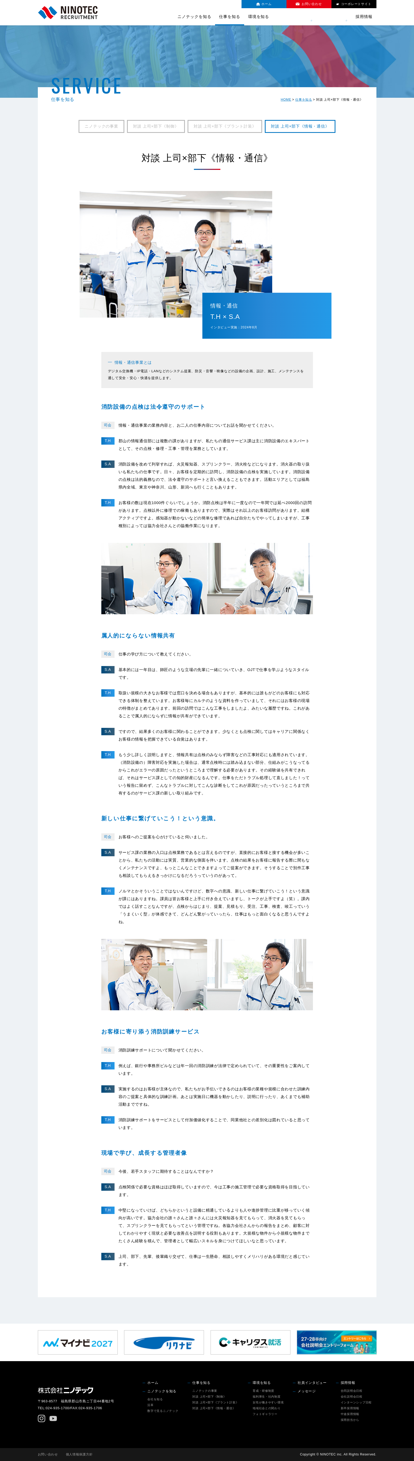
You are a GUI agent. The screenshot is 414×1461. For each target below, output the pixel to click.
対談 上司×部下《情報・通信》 (300, 126)
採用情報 (348, 1383)
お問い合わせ (48, 1454)
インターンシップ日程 (356, 1402)
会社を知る (155, 1399)
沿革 (150, 1405)
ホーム (152, 1383)
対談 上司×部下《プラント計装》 (225, 126)
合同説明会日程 (351, 1390)
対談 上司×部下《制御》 (156, 126)
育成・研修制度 (263, 1390)
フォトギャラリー (265, 1414)
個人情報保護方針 (79, 1454)
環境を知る (262, 1383)
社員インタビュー (302, 17)
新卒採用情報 (350, 1408)
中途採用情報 (350, 1414)
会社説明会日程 (351, 1396)
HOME (286, 99)
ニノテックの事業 (101, 126)
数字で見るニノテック (162, 1410)
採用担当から (350, 1419)
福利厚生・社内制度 (267, 1396)
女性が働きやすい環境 (268, 1402)
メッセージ (337, 17)
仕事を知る (303, 99)
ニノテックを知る (161, 1391)
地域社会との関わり (267, 1408)
